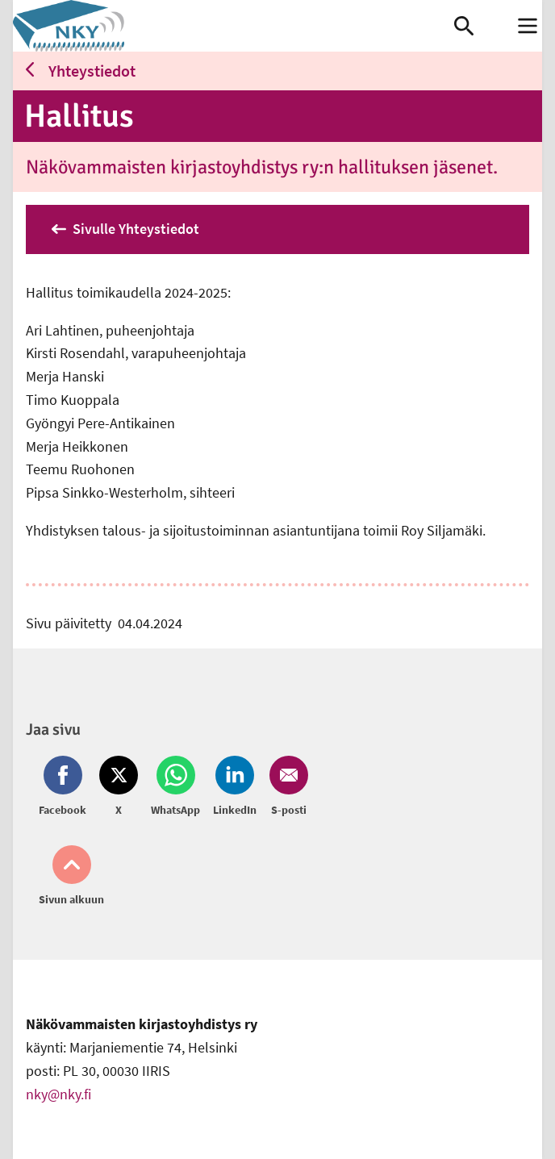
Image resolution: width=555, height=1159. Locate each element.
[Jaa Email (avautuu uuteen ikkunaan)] (285, 787)
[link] (233, 26)
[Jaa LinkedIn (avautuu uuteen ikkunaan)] (235, 787)
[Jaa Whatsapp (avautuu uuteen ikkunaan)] (175, 787)
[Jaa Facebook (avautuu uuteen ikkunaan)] (66, 787)
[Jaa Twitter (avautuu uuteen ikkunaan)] (118, 787)
